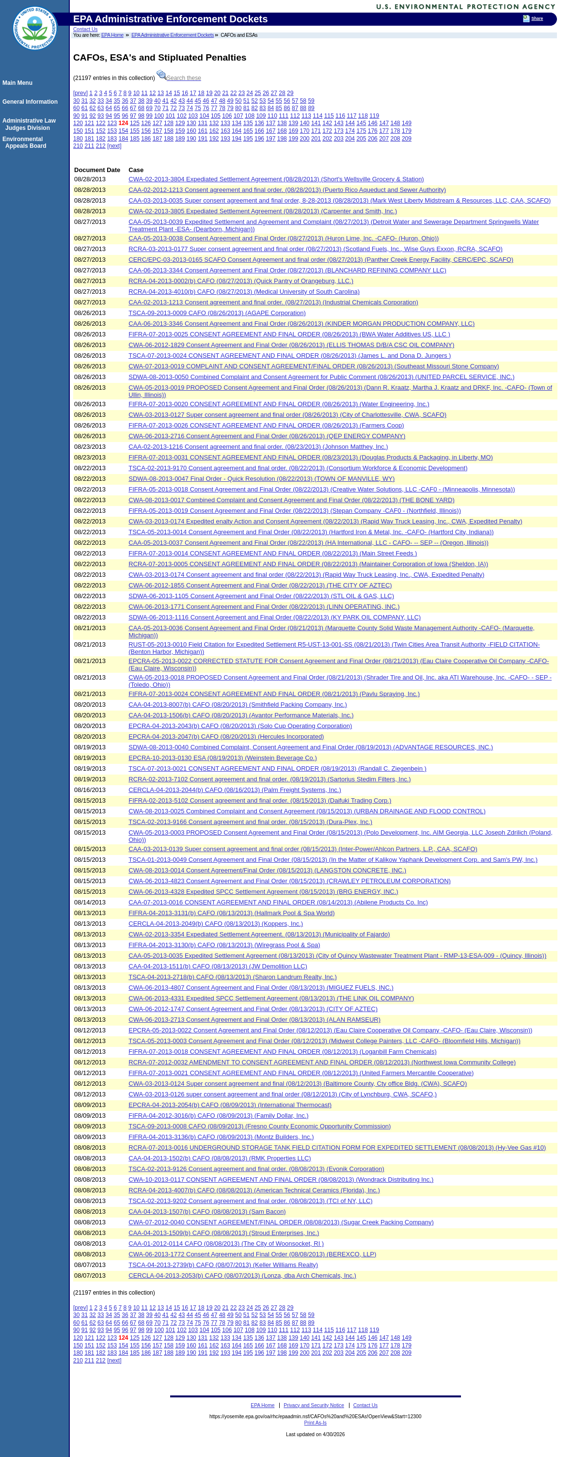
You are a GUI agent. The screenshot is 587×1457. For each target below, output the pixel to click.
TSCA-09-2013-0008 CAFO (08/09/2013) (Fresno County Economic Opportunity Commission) (259, 1126)
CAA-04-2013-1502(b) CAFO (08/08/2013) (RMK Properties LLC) (219, 1158)
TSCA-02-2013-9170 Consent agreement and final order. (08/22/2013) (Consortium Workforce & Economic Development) (297, 468)
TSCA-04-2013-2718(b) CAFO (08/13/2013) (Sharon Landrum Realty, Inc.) (232, 977)
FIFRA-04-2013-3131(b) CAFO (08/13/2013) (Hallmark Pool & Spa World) (231, 913)
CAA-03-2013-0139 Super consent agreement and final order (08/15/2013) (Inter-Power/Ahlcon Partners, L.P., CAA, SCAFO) (302, 849)
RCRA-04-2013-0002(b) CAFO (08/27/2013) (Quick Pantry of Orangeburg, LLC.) (240, 281)
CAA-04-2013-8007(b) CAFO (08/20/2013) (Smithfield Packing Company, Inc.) (237, 704)
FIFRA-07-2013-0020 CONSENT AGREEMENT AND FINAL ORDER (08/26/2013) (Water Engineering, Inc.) (278, 404)
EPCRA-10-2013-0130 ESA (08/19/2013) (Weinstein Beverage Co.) (222, 757)
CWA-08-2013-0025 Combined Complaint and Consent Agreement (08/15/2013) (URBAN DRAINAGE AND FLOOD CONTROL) (307, 811)
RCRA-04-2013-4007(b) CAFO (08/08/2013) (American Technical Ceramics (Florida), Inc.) (254, 1190)
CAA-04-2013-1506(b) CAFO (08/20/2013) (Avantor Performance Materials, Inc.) (240, 715)
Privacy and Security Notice (314, 1405)
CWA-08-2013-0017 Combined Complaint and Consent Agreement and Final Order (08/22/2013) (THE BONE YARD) (291, 500)
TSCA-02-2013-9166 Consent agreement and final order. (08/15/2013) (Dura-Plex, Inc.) (250, 821)
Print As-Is (315, 1422)
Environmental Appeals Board (26, 142)
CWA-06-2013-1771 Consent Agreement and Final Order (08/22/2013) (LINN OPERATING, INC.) (263, 606)
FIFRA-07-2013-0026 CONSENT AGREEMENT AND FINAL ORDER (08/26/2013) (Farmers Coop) (266, 425)
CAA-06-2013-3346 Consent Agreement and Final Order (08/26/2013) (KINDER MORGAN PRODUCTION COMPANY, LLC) (301, 323)
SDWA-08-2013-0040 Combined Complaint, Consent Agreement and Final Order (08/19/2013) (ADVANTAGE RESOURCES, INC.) (310, 747)
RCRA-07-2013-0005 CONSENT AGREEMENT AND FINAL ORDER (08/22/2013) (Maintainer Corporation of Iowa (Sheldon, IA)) (308, 564)
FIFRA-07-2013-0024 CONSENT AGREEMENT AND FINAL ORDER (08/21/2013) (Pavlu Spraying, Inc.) (274, 693)
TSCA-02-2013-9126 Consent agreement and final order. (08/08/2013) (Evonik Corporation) (256, 1168)
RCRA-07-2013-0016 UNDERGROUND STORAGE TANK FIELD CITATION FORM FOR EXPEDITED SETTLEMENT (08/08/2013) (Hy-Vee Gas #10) (337, 1147)
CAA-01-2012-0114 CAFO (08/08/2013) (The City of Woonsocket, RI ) (226, 1243)
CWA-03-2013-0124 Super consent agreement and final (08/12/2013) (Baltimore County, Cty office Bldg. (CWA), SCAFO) (297, 1083)
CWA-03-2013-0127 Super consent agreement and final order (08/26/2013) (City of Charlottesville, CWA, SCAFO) (287, 414)
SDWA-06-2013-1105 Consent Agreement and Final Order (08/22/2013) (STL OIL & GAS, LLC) (261, 596)
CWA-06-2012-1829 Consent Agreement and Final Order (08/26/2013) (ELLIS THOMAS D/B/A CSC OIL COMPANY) (291, 344)
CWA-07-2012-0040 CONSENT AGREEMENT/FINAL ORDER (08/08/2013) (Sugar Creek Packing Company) (281, 1222)
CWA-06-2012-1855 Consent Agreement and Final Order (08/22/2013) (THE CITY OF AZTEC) (260, 585)
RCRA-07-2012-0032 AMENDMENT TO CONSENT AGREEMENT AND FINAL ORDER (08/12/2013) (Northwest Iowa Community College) (322, 1062)
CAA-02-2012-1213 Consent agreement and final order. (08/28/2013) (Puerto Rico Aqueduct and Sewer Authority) (287, 189)
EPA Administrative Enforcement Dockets (172, 35)
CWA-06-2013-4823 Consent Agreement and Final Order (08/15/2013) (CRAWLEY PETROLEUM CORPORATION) (289, 881)
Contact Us (85, 29)
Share (537, 18)
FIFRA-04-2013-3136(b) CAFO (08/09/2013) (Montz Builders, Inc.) (221, 1136)
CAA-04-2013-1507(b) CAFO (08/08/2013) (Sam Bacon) (207, 1211)
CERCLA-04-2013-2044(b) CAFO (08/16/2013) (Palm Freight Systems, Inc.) (234, 789)
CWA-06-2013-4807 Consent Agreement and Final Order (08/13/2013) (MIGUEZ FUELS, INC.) (260, 987)
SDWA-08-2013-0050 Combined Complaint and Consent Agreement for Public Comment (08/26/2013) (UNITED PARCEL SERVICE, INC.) (321, 376)
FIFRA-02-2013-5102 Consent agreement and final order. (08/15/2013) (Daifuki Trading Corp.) (259, 800)
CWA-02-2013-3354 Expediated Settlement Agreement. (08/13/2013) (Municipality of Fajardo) (259, 934)
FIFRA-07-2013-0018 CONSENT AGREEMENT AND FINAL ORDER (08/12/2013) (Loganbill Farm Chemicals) (282, 1051)
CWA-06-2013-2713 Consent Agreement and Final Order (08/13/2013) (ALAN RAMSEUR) (254, 1019)
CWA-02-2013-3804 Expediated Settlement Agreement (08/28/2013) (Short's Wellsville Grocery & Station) (276, 179)
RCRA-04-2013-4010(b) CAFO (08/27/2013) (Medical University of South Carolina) (244, 291)
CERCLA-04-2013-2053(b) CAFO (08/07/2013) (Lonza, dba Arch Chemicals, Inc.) (242, 1275)
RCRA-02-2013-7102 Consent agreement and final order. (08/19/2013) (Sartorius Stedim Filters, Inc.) (269, 779)
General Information (31, 101)
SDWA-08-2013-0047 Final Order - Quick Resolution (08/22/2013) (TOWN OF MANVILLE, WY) (261, 478)
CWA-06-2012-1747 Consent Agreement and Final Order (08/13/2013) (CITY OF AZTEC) (253, 1009)
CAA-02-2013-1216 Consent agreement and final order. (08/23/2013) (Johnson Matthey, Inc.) (258, 446)
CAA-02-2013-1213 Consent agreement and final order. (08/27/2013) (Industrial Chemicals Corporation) (273, 302)
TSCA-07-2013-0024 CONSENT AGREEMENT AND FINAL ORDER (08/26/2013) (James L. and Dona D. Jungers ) (289, 355)
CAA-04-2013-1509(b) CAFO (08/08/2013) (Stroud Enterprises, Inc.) (223, 1232)
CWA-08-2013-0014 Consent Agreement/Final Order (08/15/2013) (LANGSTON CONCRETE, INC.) (267, 870)
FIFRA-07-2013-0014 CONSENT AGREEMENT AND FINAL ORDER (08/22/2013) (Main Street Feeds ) (272, 553)
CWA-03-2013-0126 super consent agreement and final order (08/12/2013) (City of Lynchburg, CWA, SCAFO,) (282, 1094)
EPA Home (112, 35)
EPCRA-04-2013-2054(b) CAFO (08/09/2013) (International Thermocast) (230, 1105)
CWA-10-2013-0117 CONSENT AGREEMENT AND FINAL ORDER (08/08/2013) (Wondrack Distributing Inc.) (280, 1179)
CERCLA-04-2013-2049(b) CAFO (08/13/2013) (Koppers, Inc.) (215, 923)
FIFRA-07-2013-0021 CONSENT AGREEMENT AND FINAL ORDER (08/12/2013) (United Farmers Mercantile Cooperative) (301, 1073)
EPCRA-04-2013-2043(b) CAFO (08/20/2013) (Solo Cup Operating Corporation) (240, 725)
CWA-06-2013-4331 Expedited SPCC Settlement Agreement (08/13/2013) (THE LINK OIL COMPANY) (271, 998)
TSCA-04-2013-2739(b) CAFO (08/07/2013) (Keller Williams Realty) (223, 1264)
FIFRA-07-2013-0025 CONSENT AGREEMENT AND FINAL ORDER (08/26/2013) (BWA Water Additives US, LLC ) (289, 334)
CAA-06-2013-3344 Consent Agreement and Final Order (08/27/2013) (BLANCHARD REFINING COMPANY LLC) (287, 270)
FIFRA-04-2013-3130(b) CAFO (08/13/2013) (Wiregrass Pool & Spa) (224, 945)
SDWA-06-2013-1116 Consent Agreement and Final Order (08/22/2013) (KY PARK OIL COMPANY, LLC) (274, 617)
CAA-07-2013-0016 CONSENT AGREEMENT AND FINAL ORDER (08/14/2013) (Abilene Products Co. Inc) (278, 902)
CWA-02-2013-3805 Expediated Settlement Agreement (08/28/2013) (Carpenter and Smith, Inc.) (262, 211)
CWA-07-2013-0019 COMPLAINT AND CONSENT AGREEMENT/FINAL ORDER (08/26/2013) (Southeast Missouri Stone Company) (313, 366)
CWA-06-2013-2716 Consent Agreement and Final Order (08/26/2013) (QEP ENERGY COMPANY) (266, 436)
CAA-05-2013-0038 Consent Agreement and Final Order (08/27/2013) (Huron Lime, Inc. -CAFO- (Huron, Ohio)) (283, 238)
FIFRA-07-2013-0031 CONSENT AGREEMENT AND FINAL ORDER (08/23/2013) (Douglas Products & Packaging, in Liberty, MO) (310, 457)
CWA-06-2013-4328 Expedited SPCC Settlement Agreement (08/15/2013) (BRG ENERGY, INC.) (263, 891)
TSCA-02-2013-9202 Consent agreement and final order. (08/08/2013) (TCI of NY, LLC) (250, 1200)
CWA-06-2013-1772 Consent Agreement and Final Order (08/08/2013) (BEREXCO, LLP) (252, 1254)
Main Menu (18, 82)
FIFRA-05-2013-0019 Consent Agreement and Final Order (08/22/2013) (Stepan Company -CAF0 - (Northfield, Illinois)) (294, 510)
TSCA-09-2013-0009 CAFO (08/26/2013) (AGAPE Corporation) (217, 313)
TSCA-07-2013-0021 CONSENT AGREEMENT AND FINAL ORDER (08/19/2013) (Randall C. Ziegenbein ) (277, 768)
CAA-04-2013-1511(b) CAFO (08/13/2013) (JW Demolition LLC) (217, 966)
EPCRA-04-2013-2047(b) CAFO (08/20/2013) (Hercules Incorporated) (226, 736)
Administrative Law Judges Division (30, 124)
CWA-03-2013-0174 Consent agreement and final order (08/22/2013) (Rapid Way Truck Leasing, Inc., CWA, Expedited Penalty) (306, 574)
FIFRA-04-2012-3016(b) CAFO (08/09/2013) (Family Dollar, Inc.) (218, 1115)
